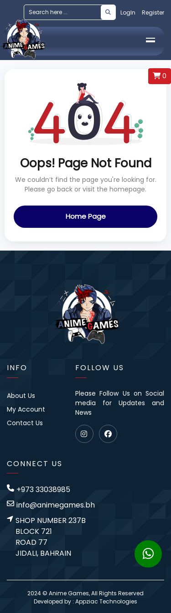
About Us (21, 395)
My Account (26, 409)
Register (153, 12)
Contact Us (25, 422)
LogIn (127, 12)
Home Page (86, 216)
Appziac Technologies (106, 601)
